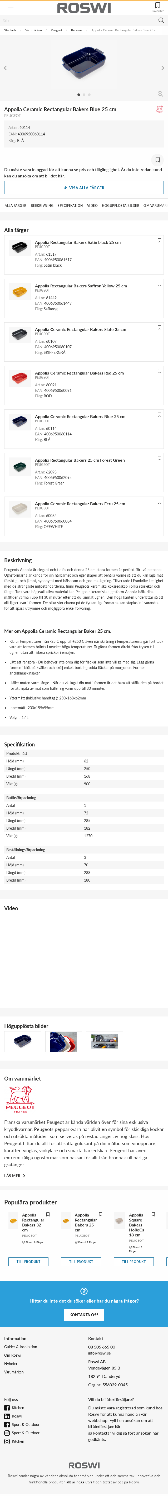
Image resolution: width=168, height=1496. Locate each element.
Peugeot (56, 30)
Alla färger (16, 206)
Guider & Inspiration (20, 1347)
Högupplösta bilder (120, 206)
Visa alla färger (84, 188)
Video (92, 206)
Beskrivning (42, 206)
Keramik (76, 30)
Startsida (10, 30)
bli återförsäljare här (104, 1426)
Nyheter (10, 1363)
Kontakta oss (84, 1315)
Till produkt (28, 1262)
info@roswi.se (99, 1353)
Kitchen (18, 1407)
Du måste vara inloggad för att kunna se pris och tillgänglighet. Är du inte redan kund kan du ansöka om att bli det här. (83, 172)
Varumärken (33, 30)
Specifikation (70, 206)
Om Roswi (12, 1355)
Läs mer (12, 1175)
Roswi (17, 1416)
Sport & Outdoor (25, 1424)
